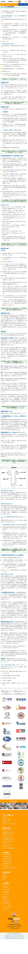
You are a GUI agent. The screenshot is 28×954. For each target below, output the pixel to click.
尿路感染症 (5, 896)
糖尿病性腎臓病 (6, 889)
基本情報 (5, 817)
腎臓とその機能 (6, 819)
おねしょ (5, 909)
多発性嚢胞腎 (6, 891)
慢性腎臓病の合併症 (7, 861)
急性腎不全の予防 (7, 836)
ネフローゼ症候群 (7, 905)
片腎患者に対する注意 (8, 841)
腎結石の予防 (6, 843)
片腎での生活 (6, 894)
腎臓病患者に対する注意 (8, 832)
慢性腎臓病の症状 (7, 856)
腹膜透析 (5, 876)
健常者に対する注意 (7, 830)
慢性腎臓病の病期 (7, 858)
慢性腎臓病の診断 (7, 863)
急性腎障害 (5, 887)
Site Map (9, 933)
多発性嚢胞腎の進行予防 (8, 839)
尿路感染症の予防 (7, 845)
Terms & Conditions (16, 933)
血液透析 (5, 874)
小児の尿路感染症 (7, 907)
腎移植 (4, 878)
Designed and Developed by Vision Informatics (14, 938)
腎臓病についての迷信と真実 (9, 823)
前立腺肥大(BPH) (7, 900)
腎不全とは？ (6, 885)
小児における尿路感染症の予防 (10, 848)
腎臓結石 (5, 898)
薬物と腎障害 (6, 903)
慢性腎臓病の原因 (7, 854)
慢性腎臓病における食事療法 (9, 867)
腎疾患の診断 (6, 821)
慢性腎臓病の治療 (7, 865)
